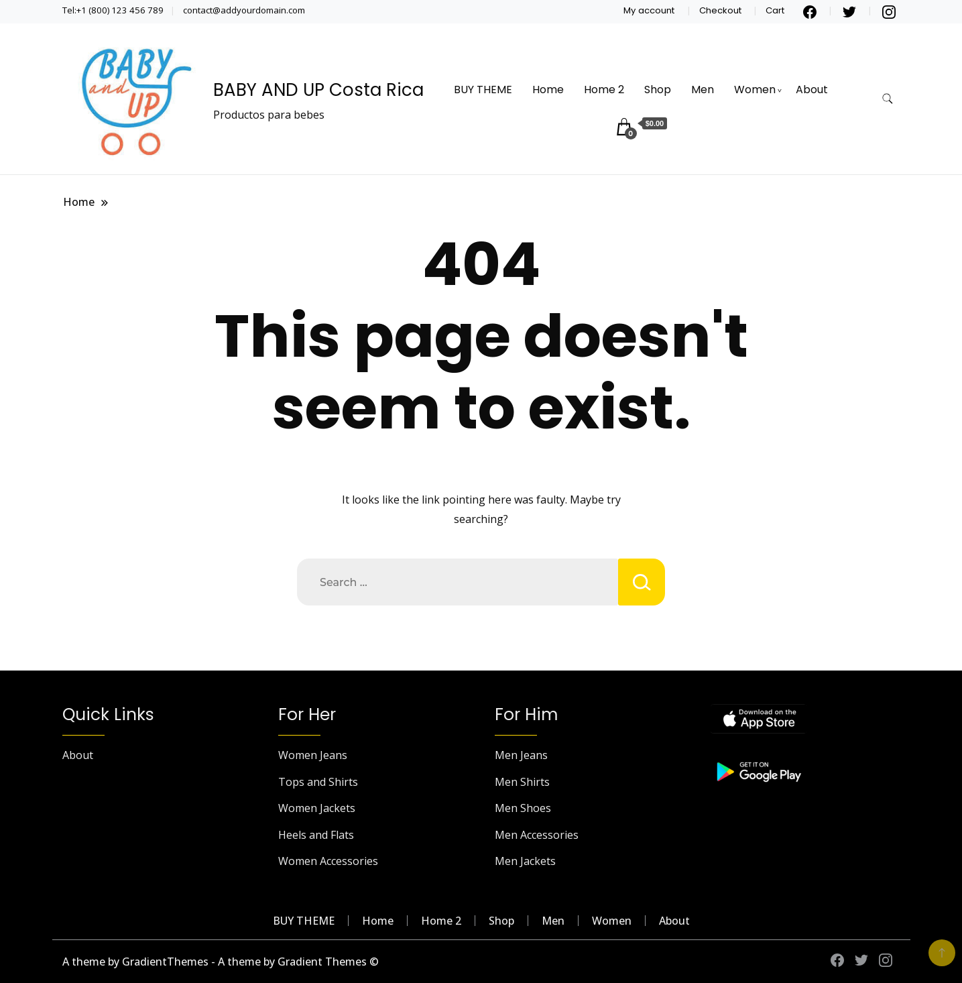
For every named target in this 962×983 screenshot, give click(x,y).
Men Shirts (522, 781)
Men (702, 89)
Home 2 (604, 89)
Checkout (720, 10)
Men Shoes (523, 808)
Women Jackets (316, 808)
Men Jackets (525, 861)
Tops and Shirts (318, 781)
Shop (657, 89)
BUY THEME (483, 89)
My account (648, 10)
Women (755, 89)
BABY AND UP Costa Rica (318, 90)
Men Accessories (537, 834)
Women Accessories (328, 861)
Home (548, 89)
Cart (775, 10)
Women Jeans (312, 755)
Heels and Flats (316, 834)
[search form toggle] (888, 98)
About (812, 89)
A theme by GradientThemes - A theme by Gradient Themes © (220, 961)
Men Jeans (521, 755)
